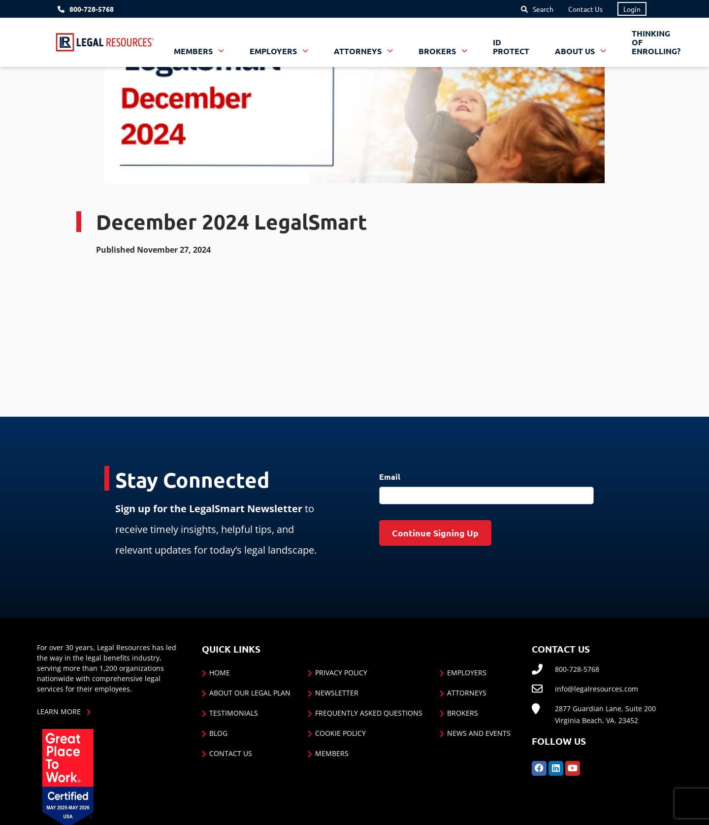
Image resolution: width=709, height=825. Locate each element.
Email (389, 476)
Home (219, 672)
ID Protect (511, 46)
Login (632, 8)
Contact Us (585, 8)
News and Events (479, 733)
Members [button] (194, 51)
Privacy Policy (341, 672)
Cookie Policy (340, 733)
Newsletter (336, 692)
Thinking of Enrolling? (656, 42)
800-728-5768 (91, 9)
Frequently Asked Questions (368, 713)
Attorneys (466, 692)
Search (543, 8)
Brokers (462, 713)
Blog (218, 733)
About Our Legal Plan (249, 692)
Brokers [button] (438, 51)
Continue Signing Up (435, 532)
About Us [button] (576, 51)
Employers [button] (274, 51)
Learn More (59, 711)
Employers (466, 672)
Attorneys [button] (359, 51)
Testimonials (233, 713)
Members (332, 753)
